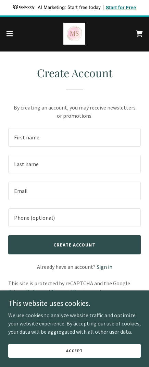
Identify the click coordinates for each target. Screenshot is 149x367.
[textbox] (74, 137)
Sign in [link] (104, 266)
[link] (74, 33)
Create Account (74, 245)
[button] (13, 34)
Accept (74, 350)
